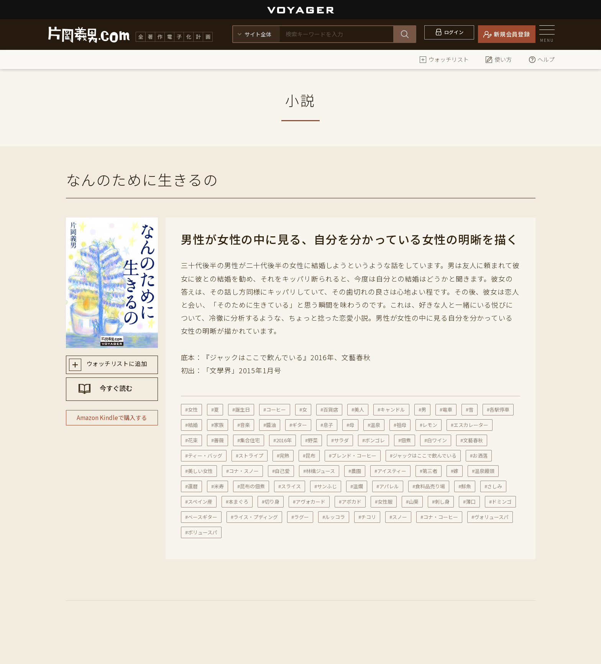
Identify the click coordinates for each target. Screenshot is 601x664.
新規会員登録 (512, 34)
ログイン (454, 34)
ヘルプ (541, 59)
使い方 (498, 59)
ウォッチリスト (444, 59)
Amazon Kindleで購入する (111, 426)
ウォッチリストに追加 (119, 365)
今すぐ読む (119, 392)
